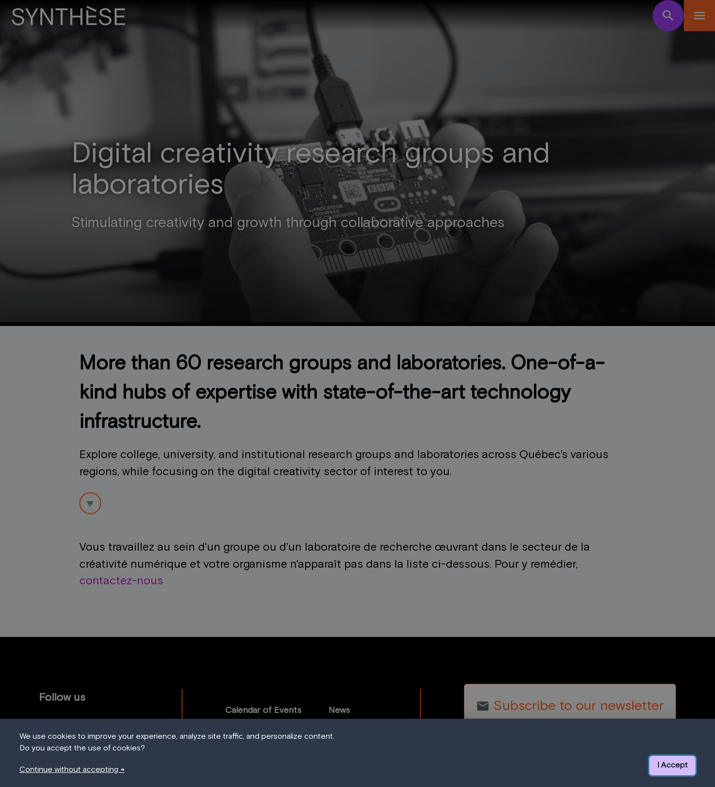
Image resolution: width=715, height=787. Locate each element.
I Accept (672, 765)
